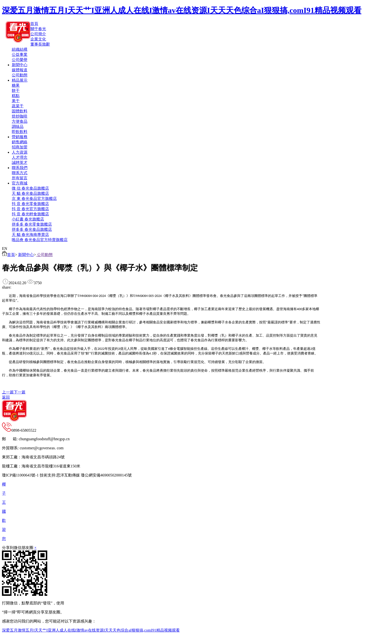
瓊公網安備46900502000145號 (106, 475)
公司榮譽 (19, 60)
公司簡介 (38, 34)
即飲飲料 (19, 132)
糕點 (16, 96)
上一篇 (8, 392)
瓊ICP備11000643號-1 (20, 475)
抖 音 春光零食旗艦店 (30, 204)
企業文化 (38, 39)
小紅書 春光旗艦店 (28, 219)
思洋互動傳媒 (68, 475)
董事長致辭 (40, 44)
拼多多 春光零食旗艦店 (32, 224)
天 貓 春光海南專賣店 (30, 234)
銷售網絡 (19, 142)
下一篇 (19, 392)
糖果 (16, 85)
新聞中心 (26, 255)
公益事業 (19, 54)
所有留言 (19, 178)
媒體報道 (19, 70)
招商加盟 (19, 147)
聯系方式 (19, 173)
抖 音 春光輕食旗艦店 (30, 214)
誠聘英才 (19, 162)
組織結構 (19, 49)
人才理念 (19, 157)
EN (4, 248)
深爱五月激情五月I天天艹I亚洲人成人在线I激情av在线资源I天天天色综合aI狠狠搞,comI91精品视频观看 (181, 10)
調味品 (18, 126)
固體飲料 (19, 111)
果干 (16, 101)
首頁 (8, 255)
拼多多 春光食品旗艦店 (32, 229)
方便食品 (19, 121)
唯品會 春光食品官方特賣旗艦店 (40, 240)
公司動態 (19, 75)
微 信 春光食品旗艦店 (30, 188)
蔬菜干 (18, 106)
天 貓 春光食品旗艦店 (30, 193)
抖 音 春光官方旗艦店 (30, 209)
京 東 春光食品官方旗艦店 (34, 198)
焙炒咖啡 (19, 116)
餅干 (16, 90)
